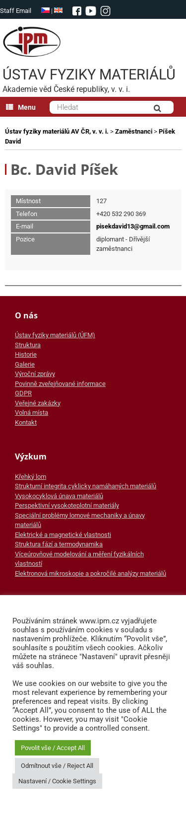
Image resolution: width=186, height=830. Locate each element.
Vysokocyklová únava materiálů (59, 496)
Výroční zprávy (35, 373)
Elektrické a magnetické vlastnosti (63, 534)
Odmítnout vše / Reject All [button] (57, 765)
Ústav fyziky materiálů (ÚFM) (55, 335)
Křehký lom (30, 476)
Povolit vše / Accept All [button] (53, 748)
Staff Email (15, 10)
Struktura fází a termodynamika (59, 544)
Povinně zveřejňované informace (60, 383)
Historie (26, 354)
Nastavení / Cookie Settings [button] (57, 781)
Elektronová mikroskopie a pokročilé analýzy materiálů (90, 573)
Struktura (28, 345)
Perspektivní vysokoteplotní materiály (67, 505)
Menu (21, 107)
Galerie (25, 364)
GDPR (23, 393)
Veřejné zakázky (38, 403)
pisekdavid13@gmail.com (133, 226)
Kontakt (26, 422)
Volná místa (31, 412)
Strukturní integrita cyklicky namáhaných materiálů (85, 486)
